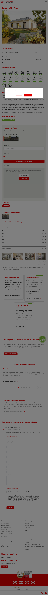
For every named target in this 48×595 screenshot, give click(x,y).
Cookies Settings (19, 95)
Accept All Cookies (28, 95)
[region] (24, 93)
